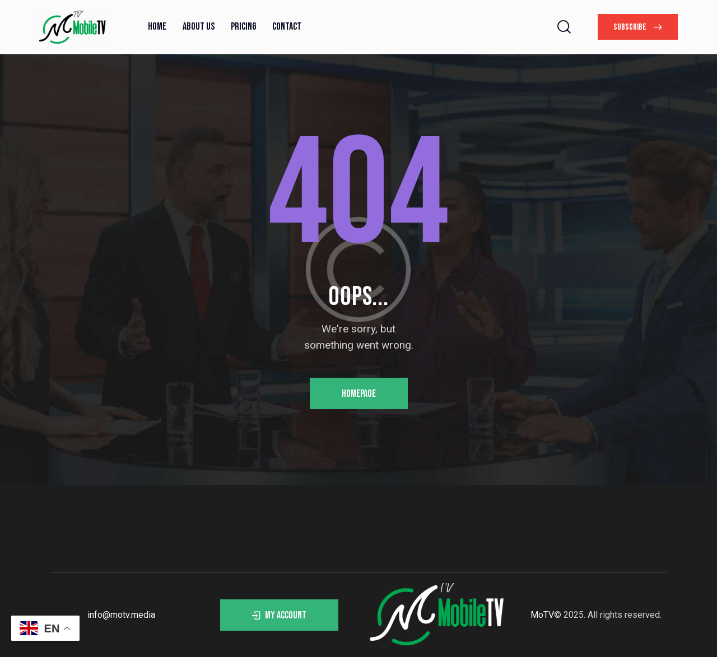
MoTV (542, 614)
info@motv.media (121, 614)
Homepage (359, 394)
